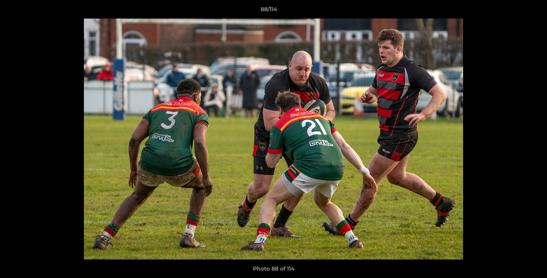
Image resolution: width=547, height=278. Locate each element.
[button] (514, 11)
